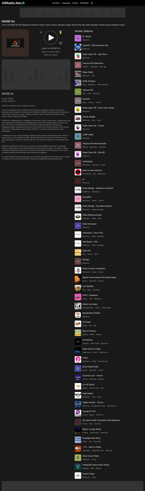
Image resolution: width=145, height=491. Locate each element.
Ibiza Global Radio (90, 367)
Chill (89, 93)
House (94, 200)
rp (83, 179)
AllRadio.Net (13, 3)
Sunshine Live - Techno (92, 376)
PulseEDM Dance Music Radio (95, 465)
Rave (84, 102)
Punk (99, 120)
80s (90, 325)
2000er (85, 334)
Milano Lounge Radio (91, 429)
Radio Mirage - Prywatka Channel (97, 206)
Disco (95, 352)
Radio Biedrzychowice (92, 215)
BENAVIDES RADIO (91, 313)
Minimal (101, 379)
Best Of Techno (89, 331)
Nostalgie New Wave (91, 438)
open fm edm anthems (92, 170)
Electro (85, 147)
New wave (93, 147)
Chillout (85, 433)
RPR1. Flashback (90, 295)
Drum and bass (102, 84)
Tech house (111, 406)
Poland (10, 98)
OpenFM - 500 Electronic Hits (95, 45)
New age (103, 67)
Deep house (106, 308)
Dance (89, 254)
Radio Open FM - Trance (93, 126)
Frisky (85, 358)
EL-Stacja (86, 36)
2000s (84, 325)
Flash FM (86, 251)
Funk (93, 397)
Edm (94, 174)
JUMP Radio (87, 135)
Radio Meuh (87, 393)
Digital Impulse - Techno (92, 402)
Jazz (93, 120)
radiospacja (87, 161)
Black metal (94, 343)
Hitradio (85, 260)
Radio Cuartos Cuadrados (93, 268)
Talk (83, 93)
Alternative (86, 165)
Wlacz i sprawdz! (98, 236)
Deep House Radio (90, 456)
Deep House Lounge (91, 349)
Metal (94, 218)
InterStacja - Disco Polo (92, 233)
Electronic (11, 101)
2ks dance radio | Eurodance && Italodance (101, 420)
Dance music (94, 388)
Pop (93, 76)
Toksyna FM (87, 90)
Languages (66, 3)
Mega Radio (87, 72)
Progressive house (98, 406)
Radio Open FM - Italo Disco (94, 54)
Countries (55, 3)
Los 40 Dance (88, 384)
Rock (84, 84)
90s (95, 325)
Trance (98, 102)
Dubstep (85, 468)
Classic (98, 334)
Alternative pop (87, 308)
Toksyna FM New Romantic (94, 143)
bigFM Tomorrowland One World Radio (99, 277)
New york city (103, 361)
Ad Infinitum (87, 340)
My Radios (84, 3)
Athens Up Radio (89, 304)
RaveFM (86, 99)
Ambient (85, 67)
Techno (90, 102)
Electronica (103, 352)
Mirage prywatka (98, 209)
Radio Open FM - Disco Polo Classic (98, 108)
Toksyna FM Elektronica (92, 63)
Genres (75, 3)
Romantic (102, 147)
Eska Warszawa (89, 224)
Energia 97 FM (88, 411)
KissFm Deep (88, 474)
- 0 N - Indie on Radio (91, 447)
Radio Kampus (88, 81)
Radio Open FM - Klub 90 (93, 152)
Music (99, 397)
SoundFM (86, 197)
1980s (84, 441)
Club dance (86, 174)
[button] (50, 37)
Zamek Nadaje (88, 117)
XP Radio (86, 322)
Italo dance (96, 192)
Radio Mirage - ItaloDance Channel (97, 188)
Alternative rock (97, 450)
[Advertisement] (72, 12)
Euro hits (98, 424)
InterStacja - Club (90, 242)
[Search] (92, 3)
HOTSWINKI (88, 286)
